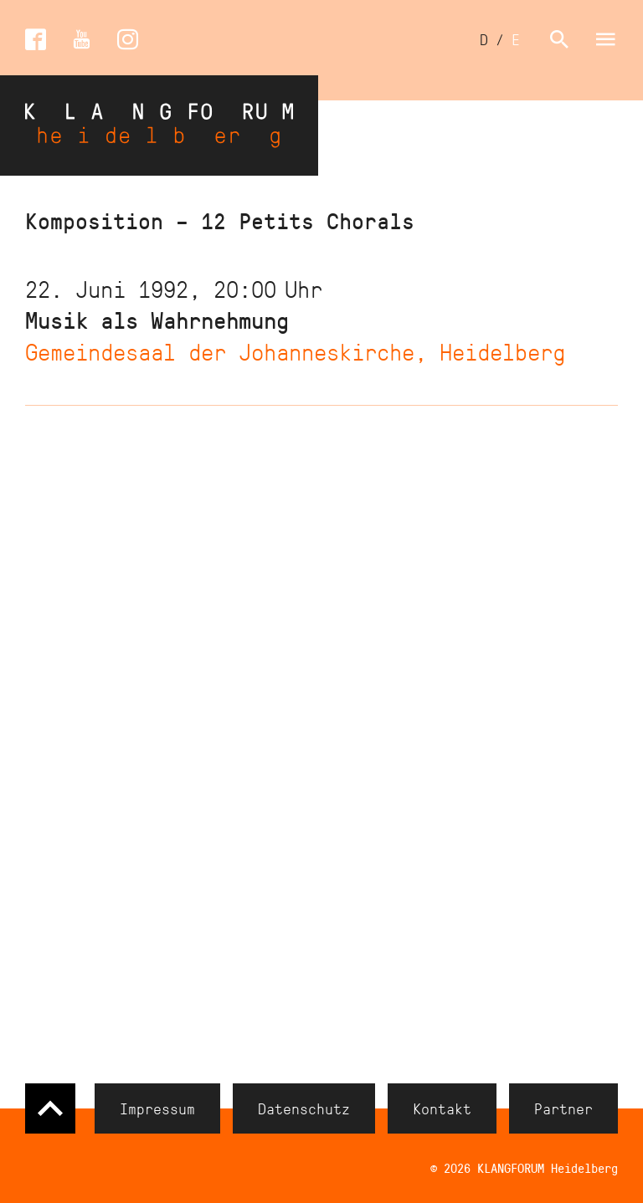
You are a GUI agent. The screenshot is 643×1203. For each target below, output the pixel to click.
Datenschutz (304, 1108)
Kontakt (442, 1108)
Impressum (157, 1108)
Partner (563, 1108)
